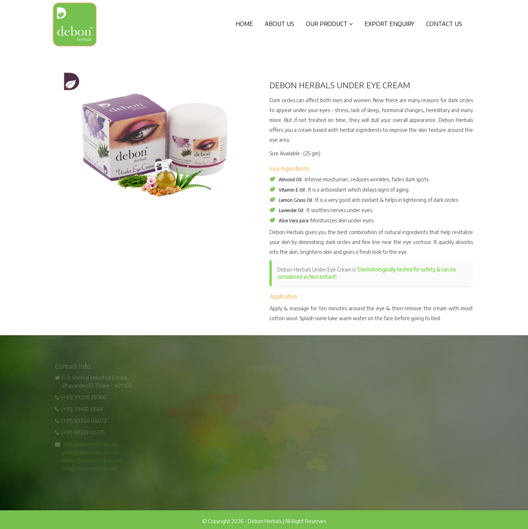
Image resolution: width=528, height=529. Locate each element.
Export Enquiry (389, 23)
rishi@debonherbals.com (89, 469)
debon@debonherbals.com (92, 461)
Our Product (329, 23)
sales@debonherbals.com (90, 453)
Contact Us (444, 23)
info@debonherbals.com (91, 445)
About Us (279, 23)
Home (244, 23)
